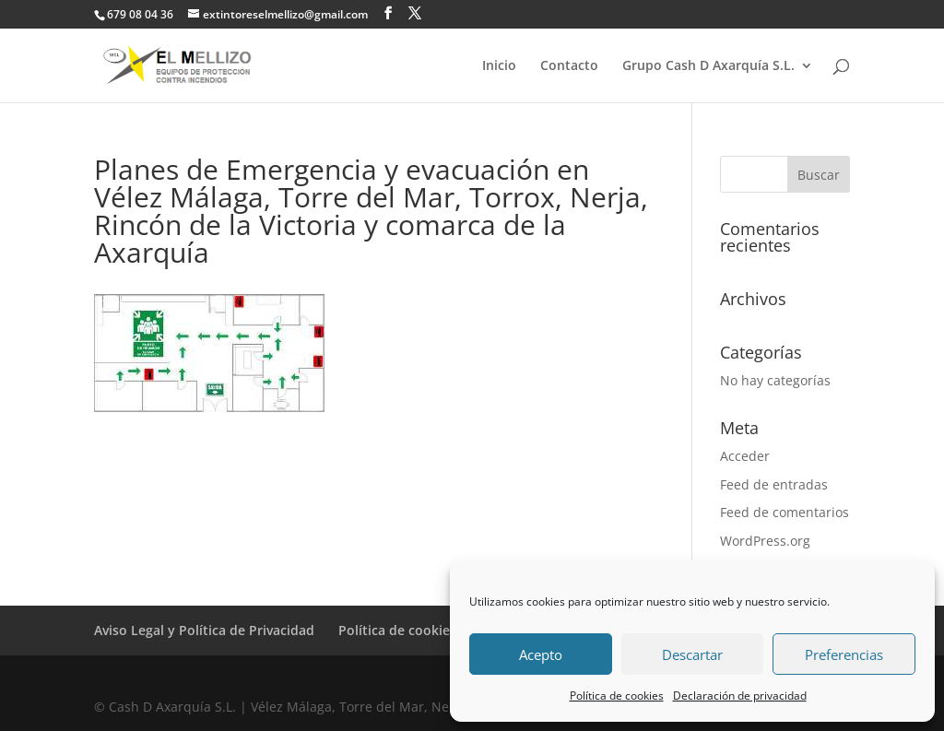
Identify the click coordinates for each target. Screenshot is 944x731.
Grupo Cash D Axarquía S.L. (708, 66)
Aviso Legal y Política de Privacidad (204, 630)
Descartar (692, 654)
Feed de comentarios (784, 512)
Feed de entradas (774, 484)
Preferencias (844, 654)
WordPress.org (765, 540)
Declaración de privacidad (740, 695)
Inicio (499, 66)
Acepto (540, 654)
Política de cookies (617, 695)
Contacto (569, 66)
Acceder (745, 456)
